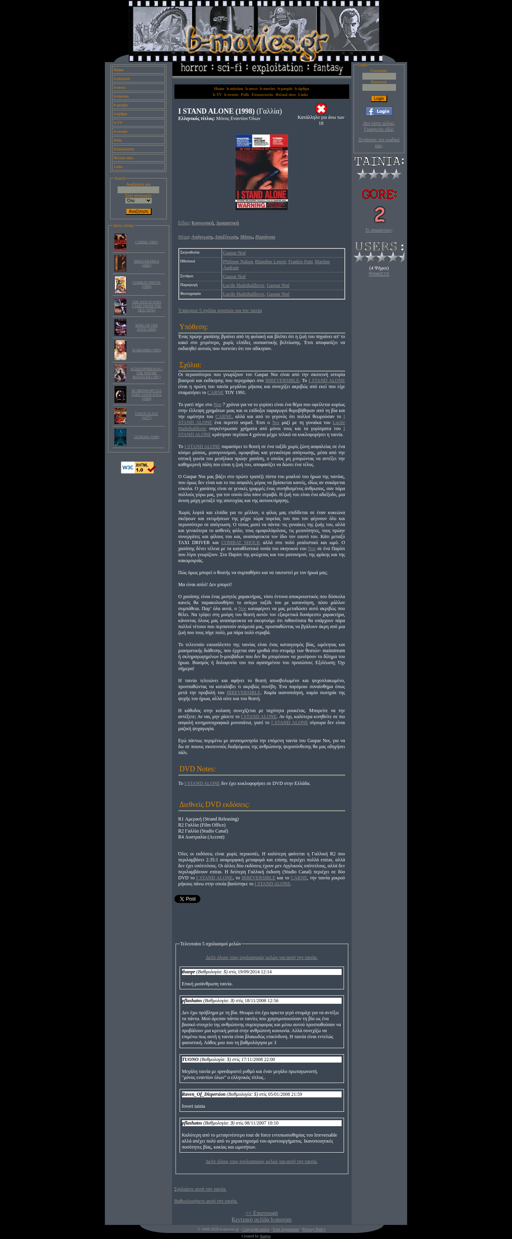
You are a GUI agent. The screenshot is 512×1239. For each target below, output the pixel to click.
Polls (118, 140)
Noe (218, 404)
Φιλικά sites (123, 158)
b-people (121, 105)
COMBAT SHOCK (240, 542)
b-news (119, 87)
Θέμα (183, 237)
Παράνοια (265, 237)
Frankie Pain (300, 261)
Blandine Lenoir (270, 261)
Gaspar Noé (234, 253)
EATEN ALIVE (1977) (146, 416)
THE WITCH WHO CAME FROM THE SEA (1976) (146, 306)
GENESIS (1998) (146, 437)
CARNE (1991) (146, 242)
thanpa (265, 1236)
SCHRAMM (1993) (146, 350)
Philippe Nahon (238, 261)
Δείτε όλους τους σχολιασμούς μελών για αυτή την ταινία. (262, 957)
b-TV (118, 122)
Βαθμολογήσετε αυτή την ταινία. (206, 1201)
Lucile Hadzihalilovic (244, 285)
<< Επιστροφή (261, 1213)
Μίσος (246, 237)
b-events (120, 131)
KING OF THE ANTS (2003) (147, 327)
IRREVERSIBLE (282, 380)
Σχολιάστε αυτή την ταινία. (200, 1189)
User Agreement (286, 1229)
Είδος (183, 223)
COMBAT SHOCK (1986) (146, 284)
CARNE (215, 392)
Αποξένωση (226, 237)
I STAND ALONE (326, 380)
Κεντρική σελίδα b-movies (262, 1220)
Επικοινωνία (124, 149)
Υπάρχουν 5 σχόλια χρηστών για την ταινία (220, 310)
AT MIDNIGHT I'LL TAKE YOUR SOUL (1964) (146, 394)
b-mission (121, 78)
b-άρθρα (120, 114)
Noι (275, 422)
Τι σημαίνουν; (379, 230)
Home (118, 70)
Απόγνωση (201, 237)
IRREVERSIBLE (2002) (147, 263)
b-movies (121, 96)
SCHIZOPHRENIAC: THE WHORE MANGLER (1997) (146, 373)
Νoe (242, 608)
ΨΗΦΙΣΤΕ (379, 274)
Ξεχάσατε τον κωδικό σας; (379, 142)
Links (118, 166)
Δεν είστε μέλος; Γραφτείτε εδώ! (379, 126)
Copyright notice (256, 1229)
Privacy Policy (314, 1229)
